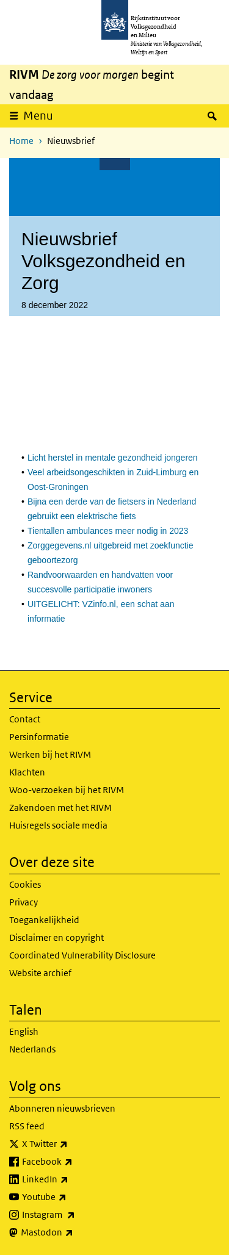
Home (21, 140)
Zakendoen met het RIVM (60, 807)
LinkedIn (72, 1179)
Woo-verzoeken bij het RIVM (66, 790)
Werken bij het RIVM (50, 754)
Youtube (71, 1197)
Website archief (40, 973)
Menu (38, 116)
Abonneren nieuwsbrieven (62, 1108)
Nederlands (32, 1049)
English (23, 1031)
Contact (24, 719)
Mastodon (74, 1232)
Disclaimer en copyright (56, 937)
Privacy (23, 902)
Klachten (27, 772)
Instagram (75, 1214)
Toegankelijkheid (44, 920)
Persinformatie (39, 737)
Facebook (74, 1161)
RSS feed (27, 1126)
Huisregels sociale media (58, 825)
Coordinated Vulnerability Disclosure (82, 955)
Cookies (25, 884)
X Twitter (72, 1144)
